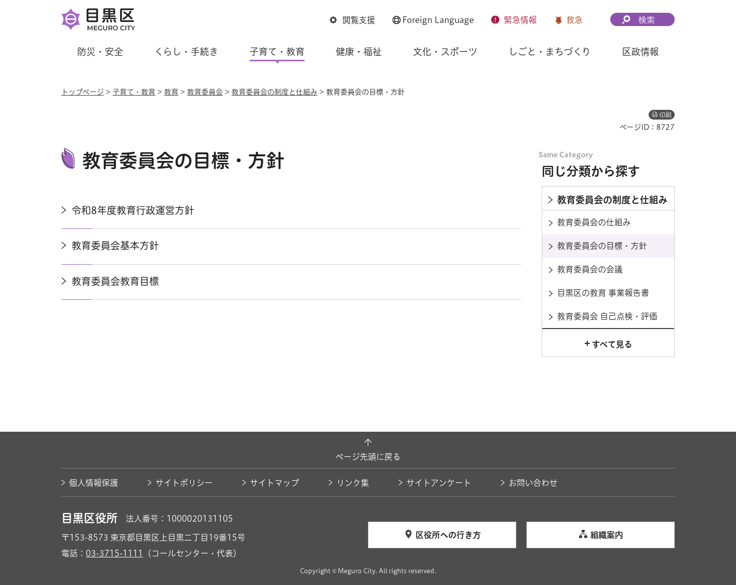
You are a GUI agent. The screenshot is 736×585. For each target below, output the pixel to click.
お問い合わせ (533, 483)
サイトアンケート (438, 483)
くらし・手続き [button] (186, 51)
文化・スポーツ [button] (445, 51)
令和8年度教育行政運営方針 (133, 210)
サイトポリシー (184, 483)
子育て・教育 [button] (277, 51)
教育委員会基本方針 (115, 245)
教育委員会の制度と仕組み (274, 92)
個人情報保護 (93, 483)
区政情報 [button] (640, 51)
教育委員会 (205, 92)
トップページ (82, 92)
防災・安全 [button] (100, 51)
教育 (171, 92)
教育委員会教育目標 (115, 281)
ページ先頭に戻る (368, 457)
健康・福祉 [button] (359, 51)
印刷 (665, 115)
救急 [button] (574, 20)
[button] (352, 20)
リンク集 (352, 483)
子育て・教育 (133, 92)
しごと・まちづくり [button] (550, 51)
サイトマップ (274, 483)
